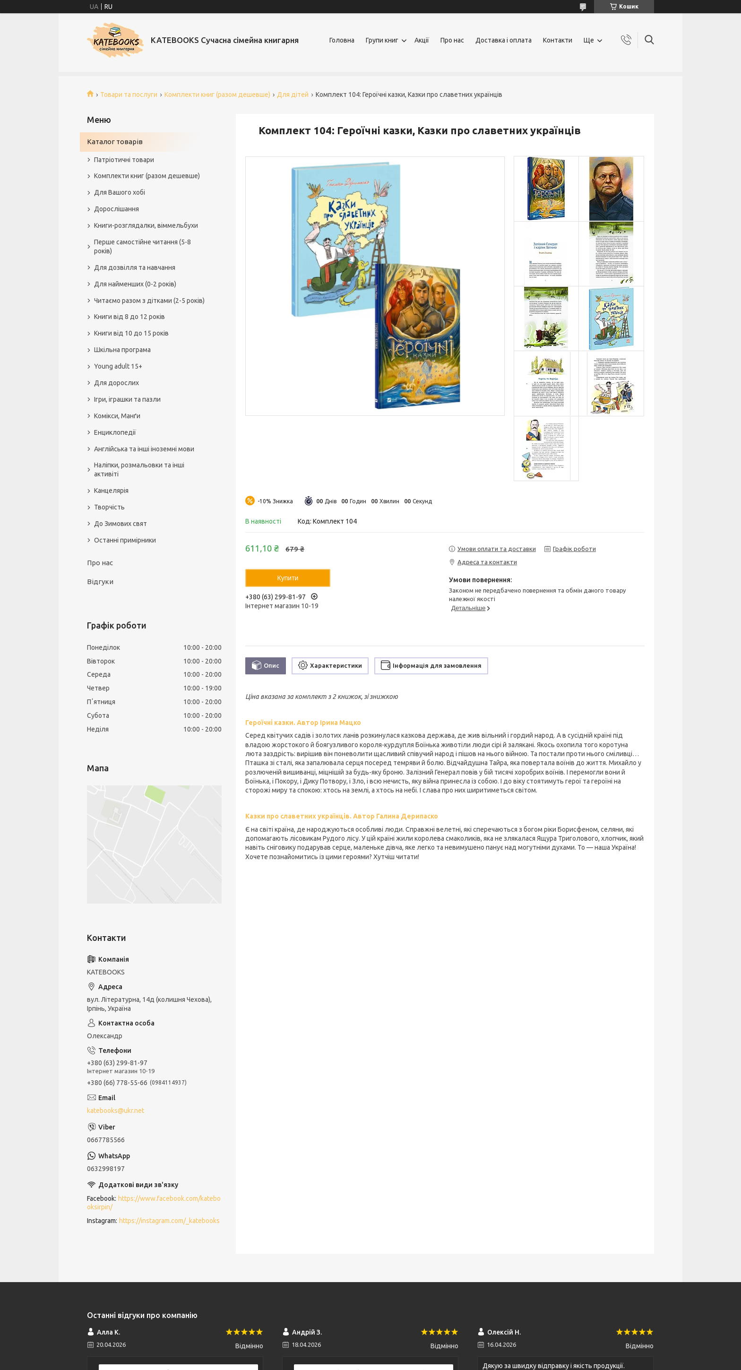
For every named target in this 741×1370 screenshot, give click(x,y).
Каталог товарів (115, 142)
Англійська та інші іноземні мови (144, 449)
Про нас (452, 40)
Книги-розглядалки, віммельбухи (146, 225)
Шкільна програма (122, 349)
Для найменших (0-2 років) (135, 284)
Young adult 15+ (118, 366)
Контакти (557, 40)
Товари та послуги (128, 94)
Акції (421, 40)
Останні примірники (125, 540)
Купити (288, 578)
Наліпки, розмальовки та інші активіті (139, 469)
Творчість (109, 507)
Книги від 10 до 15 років (131, 333)
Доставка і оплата (503, 40)
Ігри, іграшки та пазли (127, 399)
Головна (341, 40)
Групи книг (382, 40)
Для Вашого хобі (119, 192)
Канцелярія (111, 490)
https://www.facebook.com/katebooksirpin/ (154, 1203)
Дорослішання (116, 209)
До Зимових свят (120, 523)
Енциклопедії (115, 432)
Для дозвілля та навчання (134, 267)
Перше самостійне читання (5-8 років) (142, 246)
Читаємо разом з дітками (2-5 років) (149, 300)
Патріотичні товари (124, 160)
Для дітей (293, 94)
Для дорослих (116, 383)
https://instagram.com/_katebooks (169, 1220)
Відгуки (100, 581)
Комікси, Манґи (117, 416)
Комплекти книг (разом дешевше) (217, 94)
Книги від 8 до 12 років (129, 316)
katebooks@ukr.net (115, 1110)
